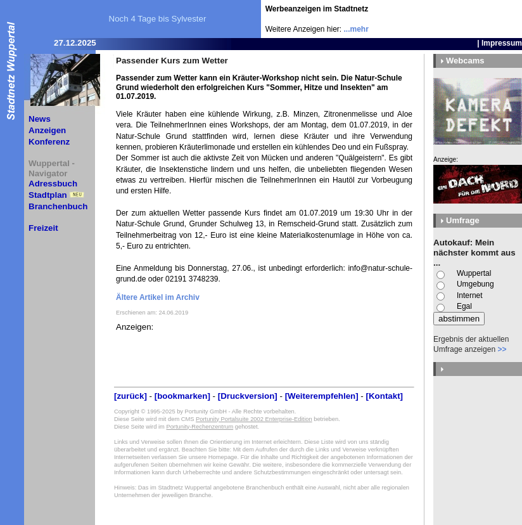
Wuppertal (474, 273)
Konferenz (49, 141)
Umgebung (475, 284)
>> (501, 349)
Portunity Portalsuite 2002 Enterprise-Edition (254, 419)
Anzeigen (47, 130)
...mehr (356, 29)
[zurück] (130, 396)
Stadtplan (48, 195)
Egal (464, 306)
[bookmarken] (182, 396)
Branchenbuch (58, 206)
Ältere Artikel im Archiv (158, 297)
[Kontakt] (385, 396)
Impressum (501, 43)
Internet (470, 295)
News (40, 119)
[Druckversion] (247, 396)
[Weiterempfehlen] (322, 396)
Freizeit (43, 228)
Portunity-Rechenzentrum (199, 427)
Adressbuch (53, 183)
